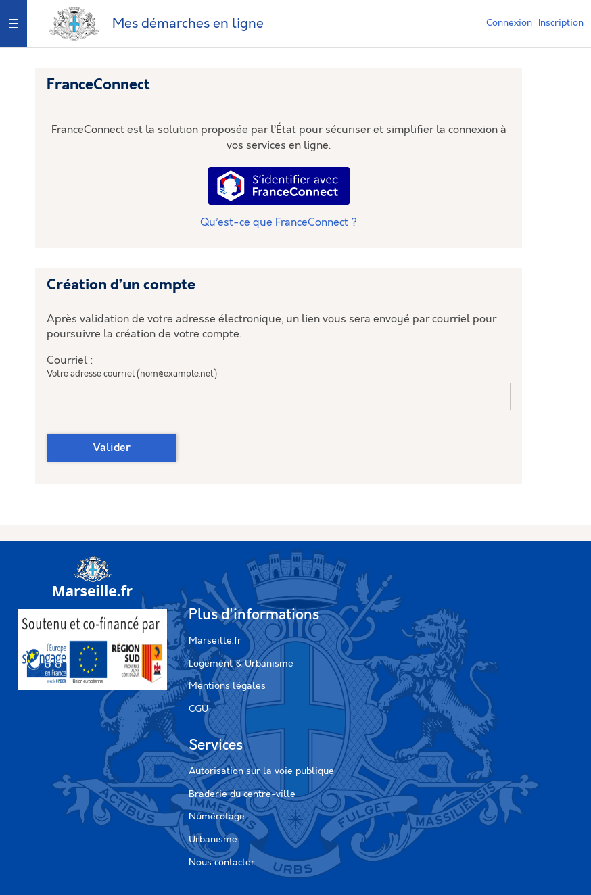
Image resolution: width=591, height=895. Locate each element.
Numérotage (217, 816)
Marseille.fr (215, 640)
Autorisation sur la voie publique (261, 771)
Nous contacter (222, 862)
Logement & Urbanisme (241, 663)
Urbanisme (213, 839)
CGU (198, 709)
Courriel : (70, 360)
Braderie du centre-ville (242, 794)
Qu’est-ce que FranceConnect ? (278, 222)
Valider (112, 447)
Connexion (509, 23)
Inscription (561, 23)
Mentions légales (227, 686)
